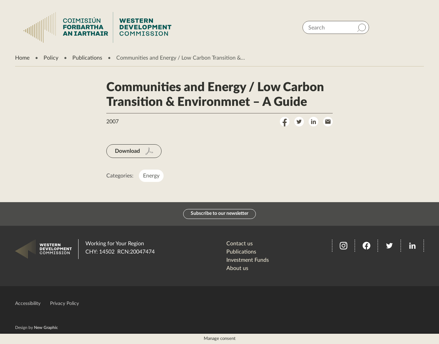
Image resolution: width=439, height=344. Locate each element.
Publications (87, 58)
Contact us (239, 243)
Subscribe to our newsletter (219, 213)
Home (22, 58)
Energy (151, 176)
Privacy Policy (64, 303)
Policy (51, 58)
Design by (36, 327)
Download (127, 151)
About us (237, 268)
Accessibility (27, 303)
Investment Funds (247, 260)
